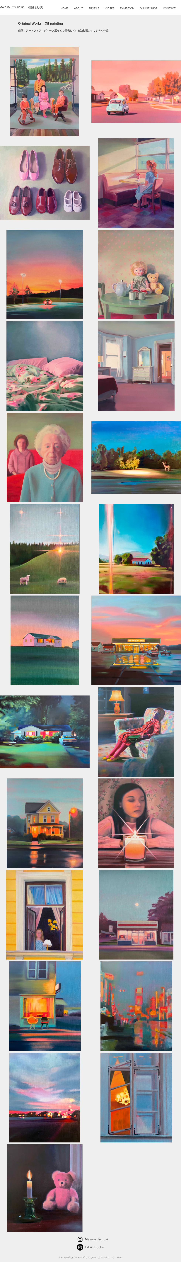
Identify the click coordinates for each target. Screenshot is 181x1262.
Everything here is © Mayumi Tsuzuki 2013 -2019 (90, 1257)
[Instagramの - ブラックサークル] (80, 1247)
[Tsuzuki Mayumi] (80, 1239)
